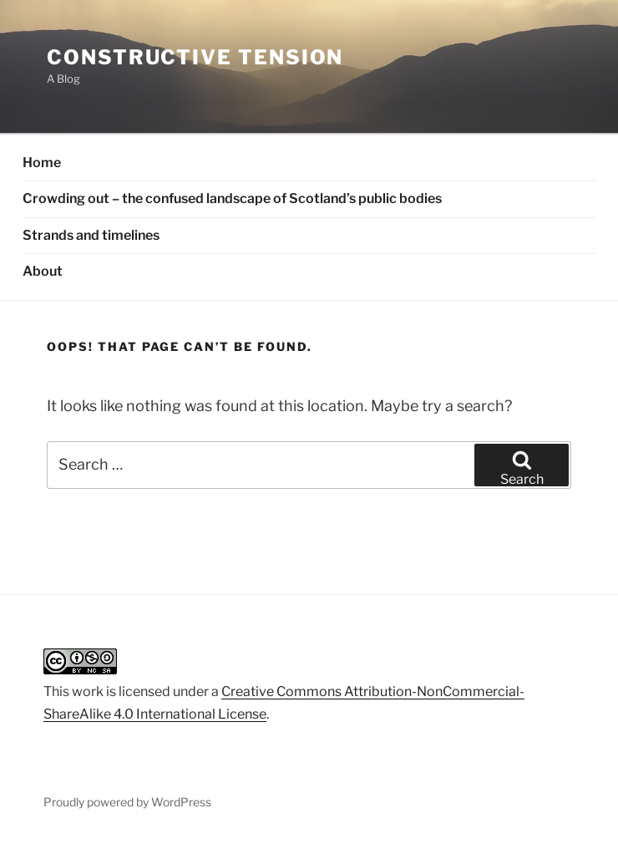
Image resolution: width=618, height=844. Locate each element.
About (43, 271)
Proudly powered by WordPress (127, 802)
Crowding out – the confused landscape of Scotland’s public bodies (232, 198)
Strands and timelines (91, 235)
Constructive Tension (195, 57)
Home (42, 162)
